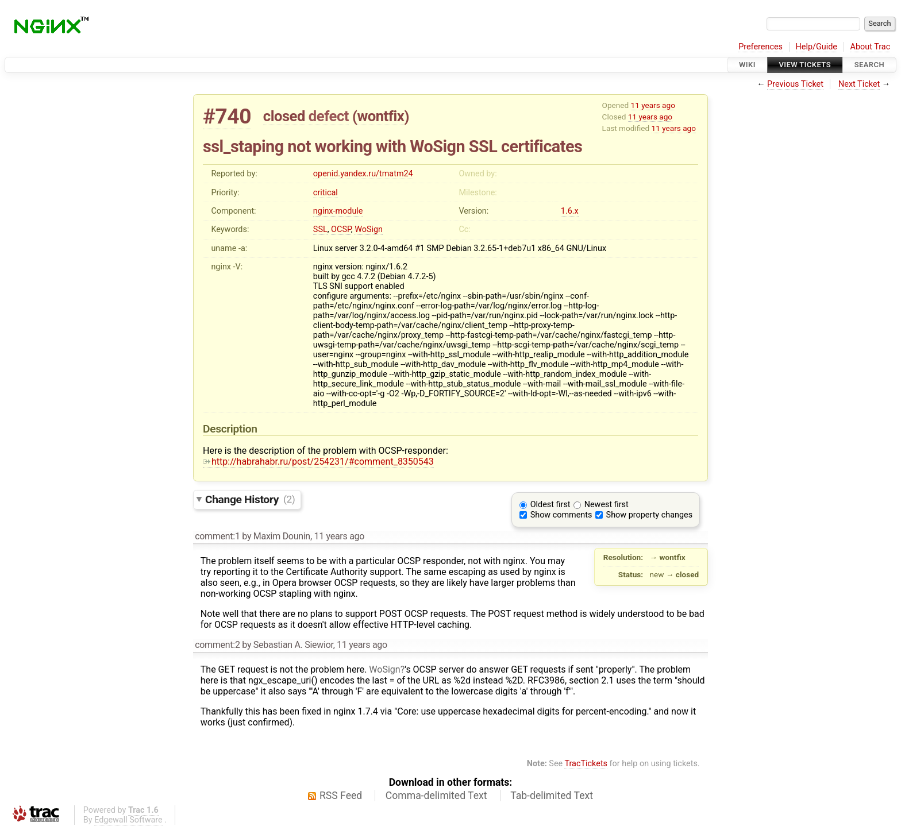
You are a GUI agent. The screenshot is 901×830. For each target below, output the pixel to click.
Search (869, 64)
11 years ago (653, 105)
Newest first (606, 504)
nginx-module (338, 211)
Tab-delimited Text (551, 795)
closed (284, 116)
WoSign (369, 229)
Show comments (561, 515)
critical (325, 193)
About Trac (870, 47)
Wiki (747, 64)
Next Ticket (859, 84)
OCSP (341, 229)
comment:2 (217, 644)
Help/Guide (816, 47)
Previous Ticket (795, 84)
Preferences (760, 47)
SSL (320, 229)
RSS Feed (340, 795)
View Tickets (805, 64)
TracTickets (585, 764)
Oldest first (550, 504)
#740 (227, 116)
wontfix (380, 116)
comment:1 (217, 536)
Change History (250, 498)
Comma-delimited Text (436, 795)
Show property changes (649, 515)
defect (329, 116)
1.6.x (570, 211)
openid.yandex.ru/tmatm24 (363, 174)
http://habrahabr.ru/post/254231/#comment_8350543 (318, 461)
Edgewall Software (128, 820)
